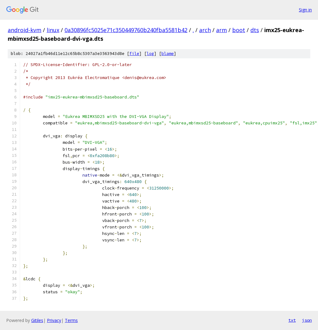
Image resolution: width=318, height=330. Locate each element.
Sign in (305, 10)
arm (221, 30)
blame (167, 53)
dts (254, 30)
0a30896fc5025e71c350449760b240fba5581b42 (126, 30)
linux (53, 30)
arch (205, 30)
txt (292, 320)
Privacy (54, 320)
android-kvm (24, 30)
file (134, 53)
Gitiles (37, 320)
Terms (71, 320)
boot (238, 30)
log (150, 53)
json (307, 320)
